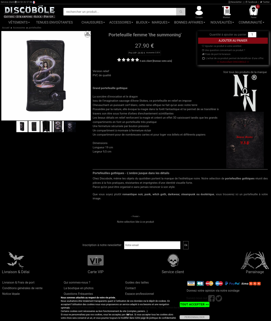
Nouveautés (221, 22)
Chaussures (92, 22)
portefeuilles (35, 27)
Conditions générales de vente (22, 288)
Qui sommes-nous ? (77, 282)
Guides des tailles (137, 282)
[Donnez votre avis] (162, 61)
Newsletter (235, 2)
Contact (130, 288)
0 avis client (146, 61)
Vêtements (18, 22)
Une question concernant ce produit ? (223, 50)
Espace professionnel (139, 294)
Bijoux (142, 22)
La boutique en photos (79, 288)
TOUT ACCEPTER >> (194, 304)
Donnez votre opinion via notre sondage (213, 290)
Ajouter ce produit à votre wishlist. (222, 46)
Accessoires (120, 22)
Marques (159, 22)
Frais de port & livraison (216, 54)
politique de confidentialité (162, 318)
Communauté (250, 22)
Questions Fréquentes (78, 294)
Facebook (251, 2)
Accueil (5, 27)
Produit (135, 216)
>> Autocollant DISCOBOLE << (233, 61)
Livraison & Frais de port (18, 282)
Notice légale (11, 294)
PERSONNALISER (195, 317)
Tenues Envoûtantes (54, 22)
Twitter (265, 2)
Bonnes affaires (188, 22)
